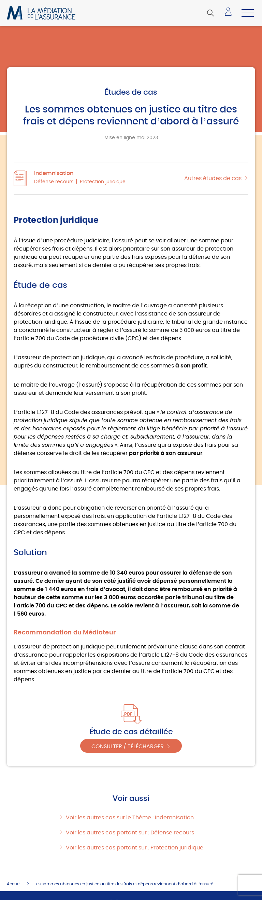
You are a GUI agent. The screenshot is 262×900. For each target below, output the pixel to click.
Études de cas (131, 92)
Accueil (14, 884)
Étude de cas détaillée (131, 732)
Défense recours (53, 181)
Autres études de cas (213, 178)
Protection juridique (103, 181)
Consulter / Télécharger (127, 746)
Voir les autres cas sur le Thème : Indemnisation (130, 817)
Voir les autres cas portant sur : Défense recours (130, 832)
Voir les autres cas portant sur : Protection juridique (134, 847)
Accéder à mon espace (230, 14)
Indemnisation (53, 173)
